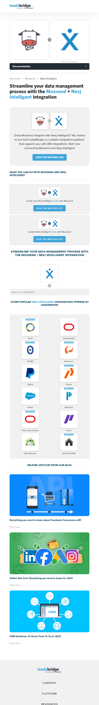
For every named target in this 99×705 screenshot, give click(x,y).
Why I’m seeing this (69, 62)
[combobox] (49, 292)
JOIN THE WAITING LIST (50, 157)
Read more (15, 527)
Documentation (21, 66)
